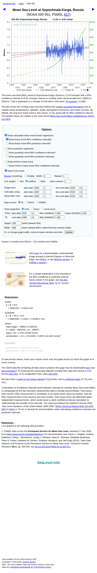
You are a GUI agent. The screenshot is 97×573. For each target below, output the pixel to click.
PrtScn (43, 259)
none (24, 209)
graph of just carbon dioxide (31, 379)
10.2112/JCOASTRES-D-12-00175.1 (53, 446)
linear (35, 209)
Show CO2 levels (14, 171)
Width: (43, 176)
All (20, 202)
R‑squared (71, 101)
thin (20, 181)
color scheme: (60, 181)
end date (21, 217)
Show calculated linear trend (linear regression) (29, 135)
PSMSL (41, 202)
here (36, 253)
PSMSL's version (37, 262)
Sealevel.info (9, 3)
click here (13, 374)
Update (69, 232)
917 (66, 14)
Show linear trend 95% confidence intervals (28, 139)
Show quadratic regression (19, 148)
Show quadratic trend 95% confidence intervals (31, 152)
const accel (48, 209)
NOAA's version (62, 259)
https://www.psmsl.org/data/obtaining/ (25, 434)
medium (31, 181)
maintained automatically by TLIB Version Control (30, 567)
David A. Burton (29, 562)
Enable (30, 176)
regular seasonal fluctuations (70, 106)
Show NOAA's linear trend (19, 161)
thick (42, 181)
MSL (52, 213)
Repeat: (61, 176)
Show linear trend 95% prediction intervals (28, 143)
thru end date (67, 188)
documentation (8, 371)
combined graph (72, 379)
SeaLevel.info (48, 463)
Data (21, 3)
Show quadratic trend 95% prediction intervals (30, 156)
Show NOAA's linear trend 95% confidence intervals (32, 165)
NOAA (29, 202)
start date (33, 188)
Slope (78, 213)
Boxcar (7, 176)
